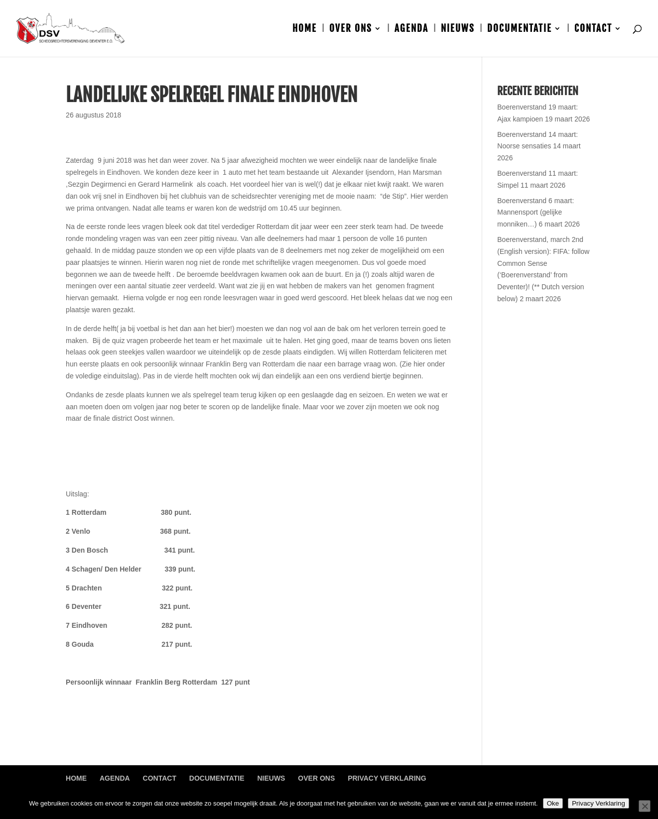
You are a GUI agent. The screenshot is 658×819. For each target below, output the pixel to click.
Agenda (411, 29)
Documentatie (519, 29)
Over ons (350, 29)
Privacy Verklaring (387, 778)
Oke (553, 803)
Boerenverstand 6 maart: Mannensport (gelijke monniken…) (535, 213)
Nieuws (458, 29)
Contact (593, 29)
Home (304, 29)
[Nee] (645, 806)
